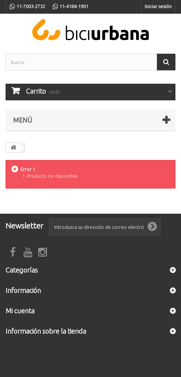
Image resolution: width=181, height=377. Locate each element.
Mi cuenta (20, 310)
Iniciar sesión (158, 6)
